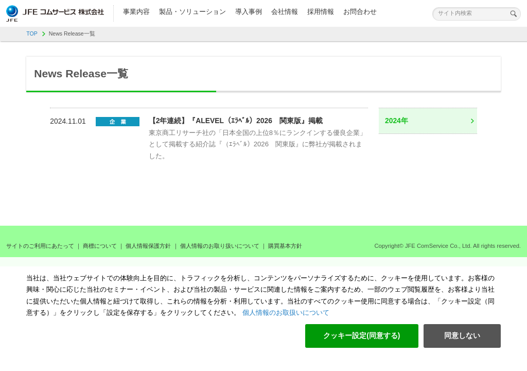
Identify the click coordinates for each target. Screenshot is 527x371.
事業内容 (136, 11)
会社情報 (284, 11)
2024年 (396, 120)
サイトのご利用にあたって (40, 246)
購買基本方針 (285, 246)
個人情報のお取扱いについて (284, 312)
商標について (100, 246)
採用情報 (320, 11)
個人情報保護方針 (148, 246)
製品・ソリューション (192, 11)
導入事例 (248, 11)
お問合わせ (360, 11)
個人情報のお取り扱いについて (219, 246)
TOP (32, 33)
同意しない (462, 335)
